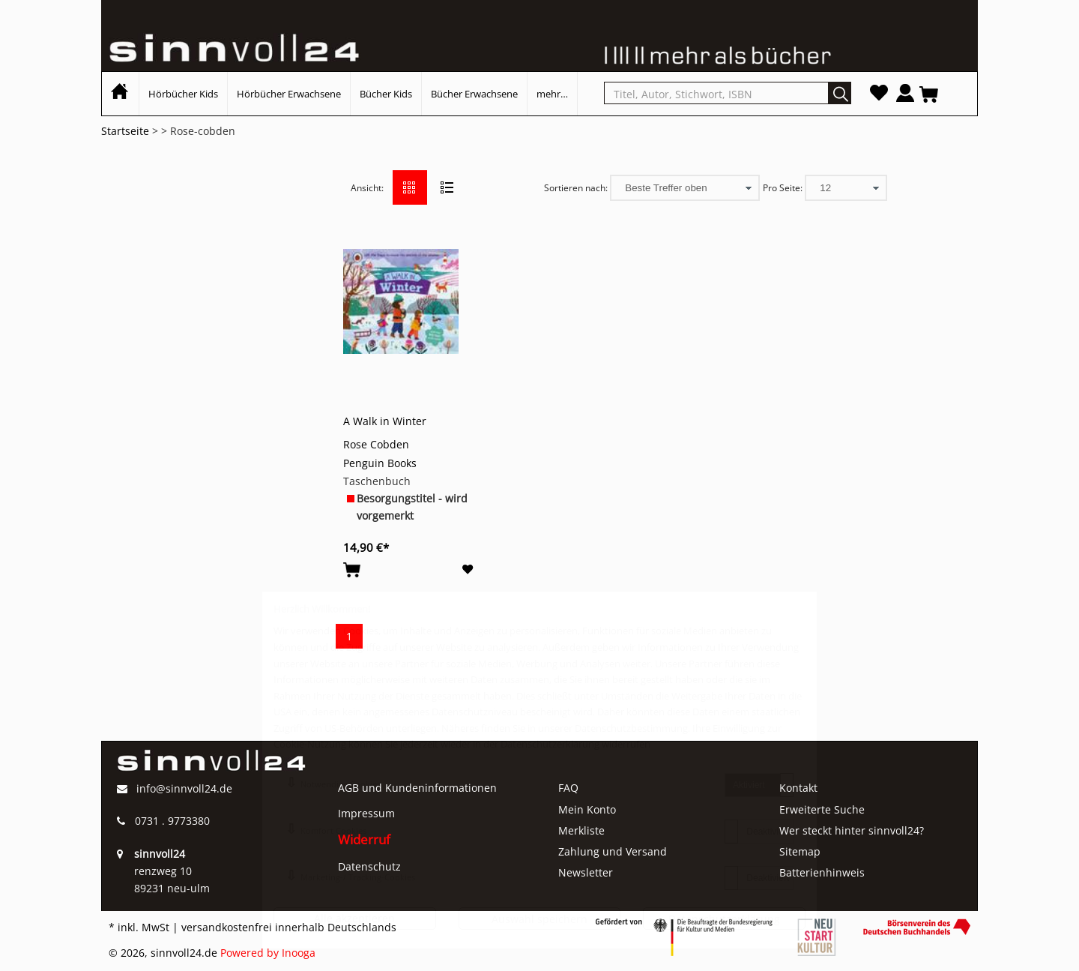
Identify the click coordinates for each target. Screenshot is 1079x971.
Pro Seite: (783, 187)
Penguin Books (380, 463)
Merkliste (581, 830)
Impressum (366, 813)
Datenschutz (369, 866)
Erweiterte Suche (822, 809)
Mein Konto (587, 809)
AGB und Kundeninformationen (417, 788)
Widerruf (364, 839)
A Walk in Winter (384, 421)
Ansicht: (367, 187)
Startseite (125, 131)
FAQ (568, 788)
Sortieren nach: (576, 187)
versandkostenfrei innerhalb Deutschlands (288, 927)
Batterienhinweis (822, 872)
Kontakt (798, 788)
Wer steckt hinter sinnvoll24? (851, 830)
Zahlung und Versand (612, 851)
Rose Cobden (376, 444)
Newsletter (585, 872)
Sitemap (799, 851)
